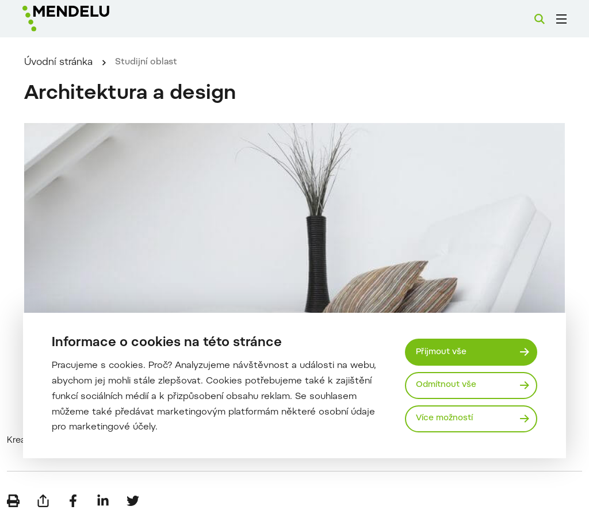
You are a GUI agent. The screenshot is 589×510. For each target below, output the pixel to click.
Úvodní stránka (79, 77)
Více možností (446, 419)
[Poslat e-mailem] (43, 492)
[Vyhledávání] (539, 19)
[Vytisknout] (13, 492)
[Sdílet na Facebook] (73, 492)
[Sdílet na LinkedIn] (103, 492)
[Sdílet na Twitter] (133, 492)
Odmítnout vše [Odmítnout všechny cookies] (448, 385)
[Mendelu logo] (85, 19)
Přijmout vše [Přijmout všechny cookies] (442, 351)
